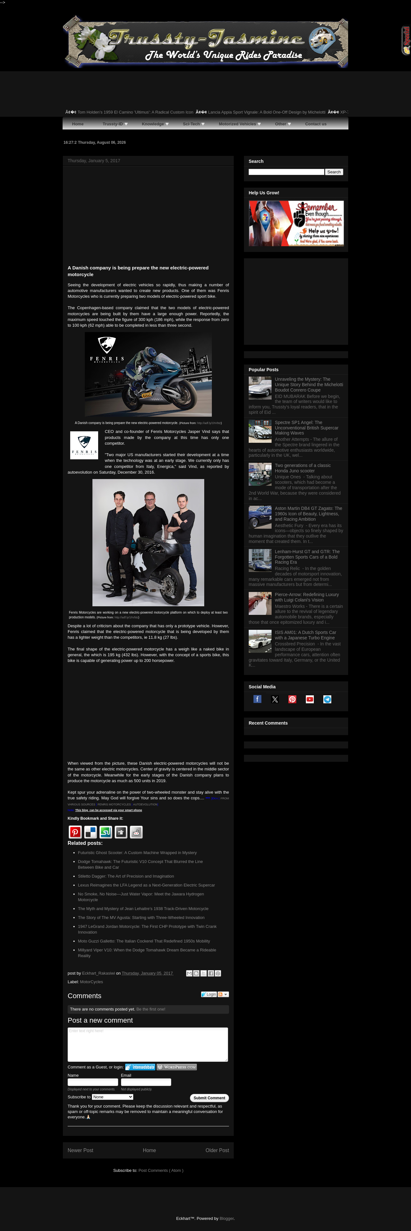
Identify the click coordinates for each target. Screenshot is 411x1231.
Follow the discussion (223, 994)
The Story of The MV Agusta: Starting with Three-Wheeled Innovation (141, 917)
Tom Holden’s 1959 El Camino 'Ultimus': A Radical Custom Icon (156, 112)
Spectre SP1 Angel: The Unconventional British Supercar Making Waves (307, 348)
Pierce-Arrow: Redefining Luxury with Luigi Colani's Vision (307, 517)
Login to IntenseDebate (140, 1067)
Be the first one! (150, 1009)
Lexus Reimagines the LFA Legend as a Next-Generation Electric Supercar (146, 885)
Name (73, 1075)
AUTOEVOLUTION (145, 804)
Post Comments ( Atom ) (161, 1170)
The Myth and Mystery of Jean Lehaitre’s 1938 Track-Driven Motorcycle (143, 908)
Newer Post (80, 1150)
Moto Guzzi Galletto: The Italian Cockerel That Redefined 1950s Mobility (144, 941)
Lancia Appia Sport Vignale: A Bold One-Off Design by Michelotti (287, 112)
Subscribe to (100, 1097)
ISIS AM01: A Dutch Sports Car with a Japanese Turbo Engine (305, 555)
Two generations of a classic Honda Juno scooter (303, 388)
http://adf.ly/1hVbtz (209, 423)
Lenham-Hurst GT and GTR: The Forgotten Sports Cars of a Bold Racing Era (307, 477)
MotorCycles (91, 981)
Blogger (226, 1218)
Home (149, 1150)
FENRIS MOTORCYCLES (114, 804)
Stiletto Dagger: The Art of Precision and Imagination (126, 876)
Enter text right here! (148, 1044)
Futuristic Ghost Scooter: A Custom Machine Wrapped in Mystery (137, 852)
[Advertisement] (148, 216)
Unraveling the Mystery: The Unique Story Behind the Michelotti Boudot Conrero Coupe (309, 305)
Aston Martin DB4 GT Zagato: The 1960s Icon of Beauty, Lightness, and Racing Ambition (308, 434)
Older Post (217, 1150)
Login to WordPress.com (177, 1067)
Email (126, 1075)
